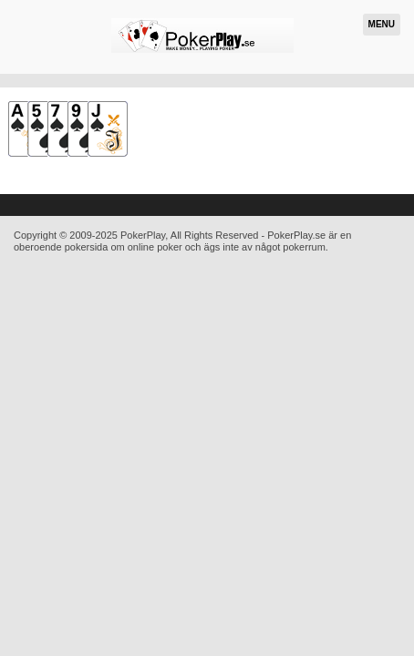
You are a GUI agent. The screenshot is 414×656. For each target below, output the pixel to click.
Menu (381, 24)
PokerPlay (142, 235)
